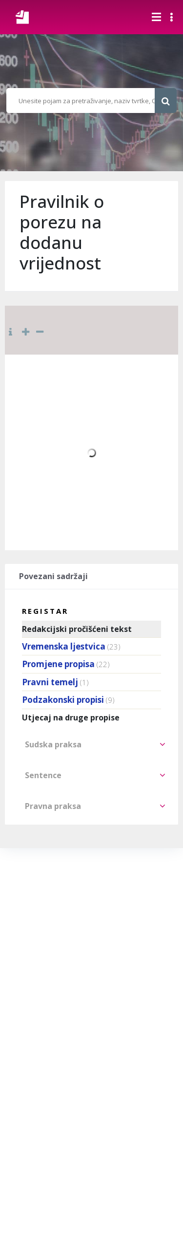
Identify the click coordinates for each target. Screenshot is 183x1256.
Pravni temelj (50, 682)
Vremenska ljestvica (63, 646)
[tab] (91, 744)
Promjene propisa (58, 664)
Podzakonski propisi (63, 699)
